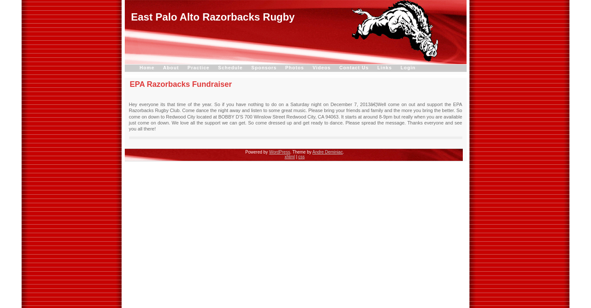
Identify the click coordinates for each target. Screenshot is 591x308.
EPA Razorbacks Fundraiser (181, 84)
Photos (294, 67)
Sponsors (264, 67)
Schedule (230, 67)
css (301, 156)
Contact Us (354, 67)
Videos (321, 67)
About (171, 67)
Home (147, 67)
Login (407, 67)
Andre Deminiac (327, 152)
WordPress (279, 152)
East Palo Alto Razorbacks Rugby (213, 17)
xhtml (290, 156)
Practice (199, 67)
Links (384, 67)
